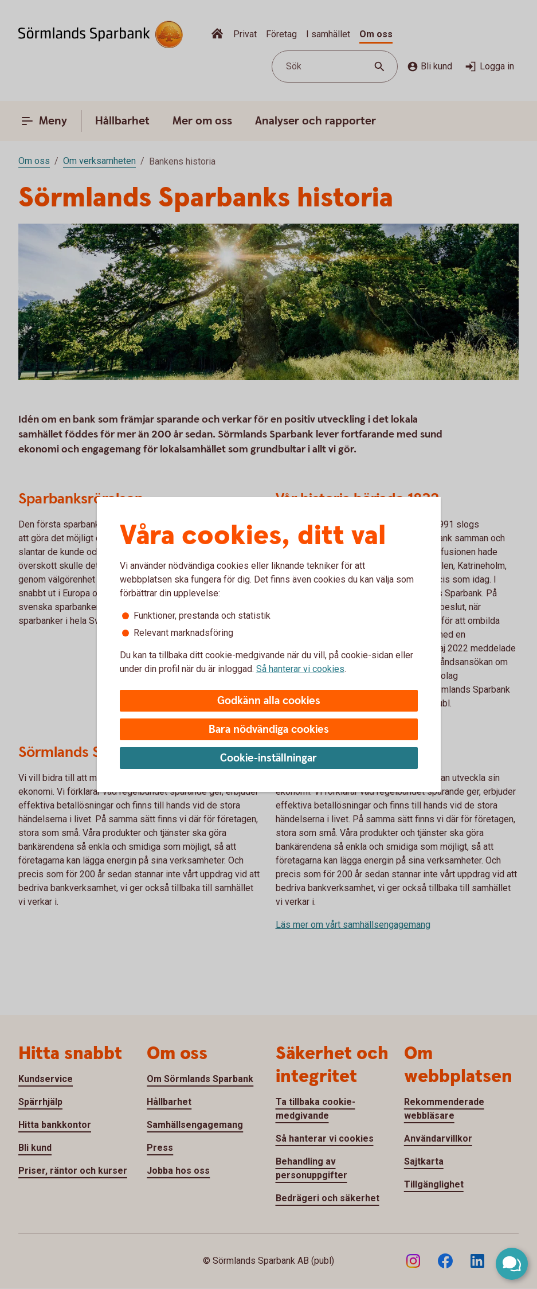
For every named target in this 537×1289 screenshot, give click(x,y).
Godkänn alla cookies (268, 701)
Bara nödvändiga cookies (269, 729)
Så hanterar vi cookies (300, 668)
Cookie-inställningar (268, 758)
